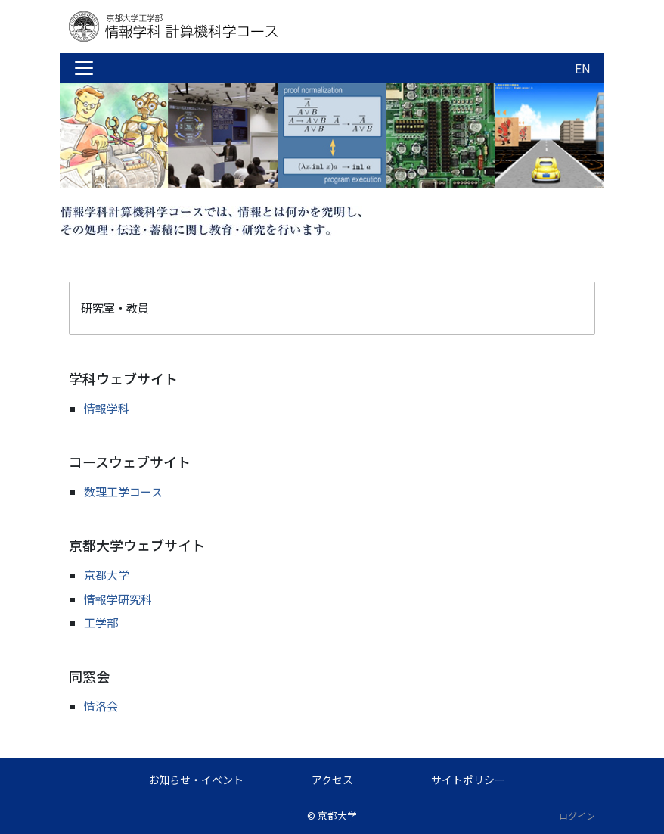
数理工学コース (123, 491)
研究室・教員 (115, 308)
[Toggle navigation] (84, 68)
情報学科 (106, 408)
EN (583, 68)
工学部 (101, 622)
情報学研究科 (118, 599)
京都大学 (106, 575)
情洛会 (101, 706)
